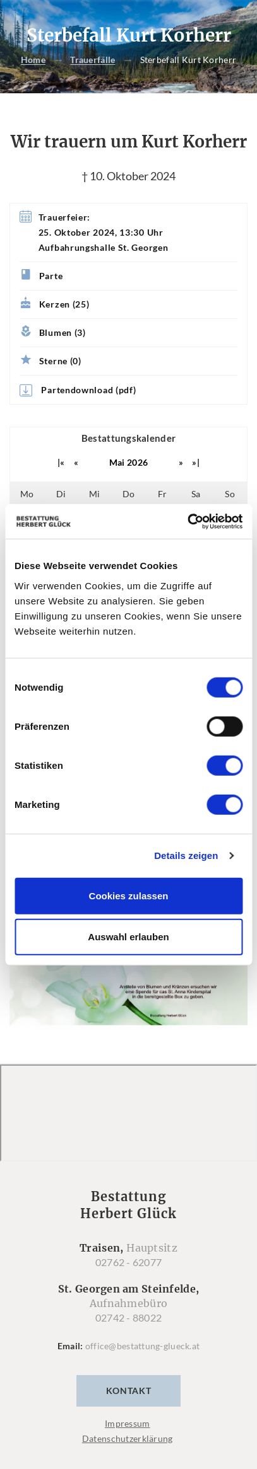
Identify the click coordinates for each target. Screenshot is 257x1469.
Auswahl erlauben (128, 936)
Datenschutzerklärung (127, 1438)
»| (196, 462)
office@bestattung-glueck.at (142, 1345)
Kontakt (129, 1390)
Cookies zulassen (129, 895)
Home (33, 60)
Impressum (127, 1423)
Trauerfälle (92, 60)
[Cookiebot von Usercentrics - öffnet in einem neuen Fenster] (187, 521)
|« (61, 462)
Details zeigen (186, 855)
